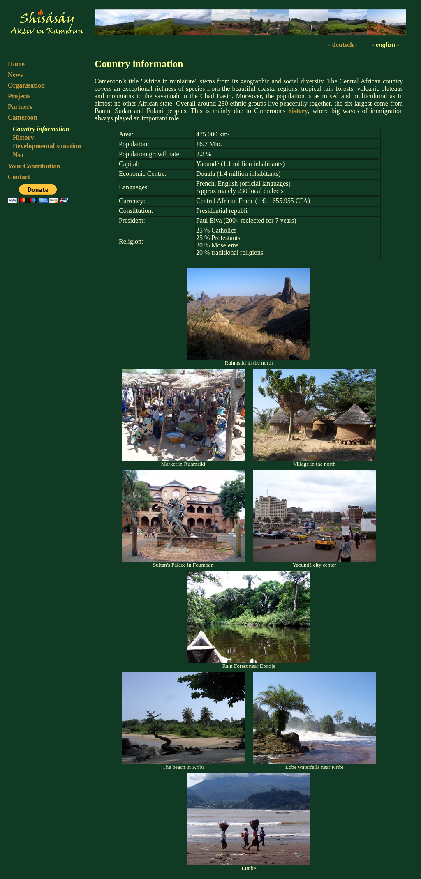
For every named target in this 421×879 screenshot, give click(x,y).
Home (16, 63)
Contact (19, 176)
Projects (19, 95)
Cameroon (22, 117)
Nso (18, 154)
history (298, 110)
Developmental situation (47, 146)
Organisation (26, 85)
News (15, 74)
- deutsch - (342, 44)
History (23, 137)
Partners (20, 106)
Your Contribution (34, 166)
